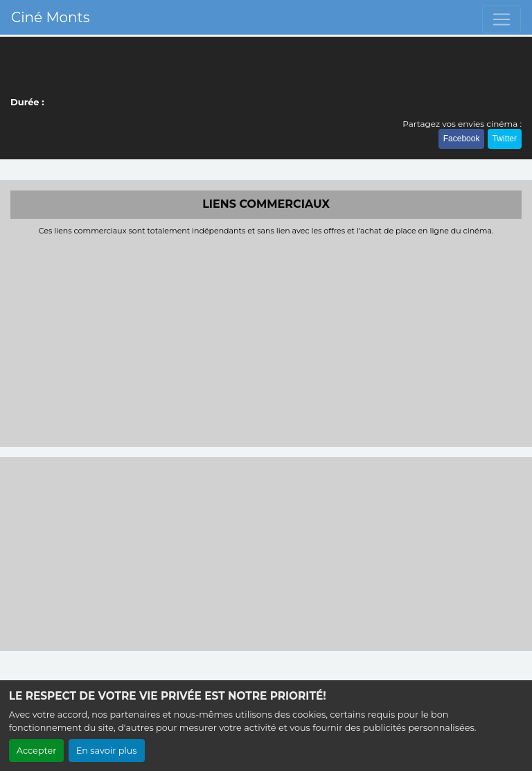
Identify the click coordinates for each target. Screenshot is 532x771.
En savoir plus (106, 750)
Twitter (505, 138)
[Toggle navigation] (501, 19)
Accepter (37, 750)
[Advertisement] (266, 339)
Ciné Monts (50, 17)
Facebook (461, 138)
